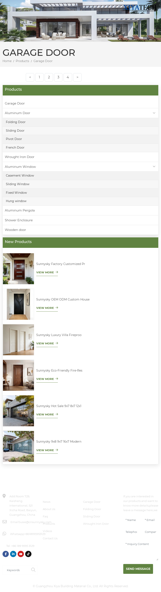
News (46, 501)
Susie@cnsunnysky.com (35, 522)
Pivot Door (14, 139)
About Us (49, 509)
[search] (33, 570)
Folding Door (16, 122)
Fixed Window (16, 193)
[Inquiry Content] (140, 550)
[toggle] (5, 8)
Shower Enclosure (19, 220)
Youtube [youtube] (21, 554)
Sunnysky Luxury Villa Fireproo (59, 335)
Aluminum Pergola (20, 210)
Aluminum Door (17, 113)
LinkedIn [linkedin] (13, 554)
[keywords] (16, 570)
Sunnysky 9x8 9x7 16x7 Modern (58, 441)
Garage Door (15, 103)
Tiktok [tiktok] (28, 554)
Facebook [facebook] (6, 554)
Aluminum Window (20, 167)
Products (49, 523)
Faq (45, 516)
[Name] (131, 520)
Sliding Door (15, 130)
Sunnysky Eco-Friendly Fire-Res (59, 370)
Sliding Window (17, 184)
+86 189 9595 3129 (22, 545)
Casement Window (20, 175)
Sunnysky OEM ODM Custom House (63, 299)
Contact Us (50, 538)
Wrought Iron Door (19, 157)
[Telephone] (131, 532)
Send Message (138, 569)
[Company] (150, 532)
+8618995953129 (34, 534)
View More (45, 272)
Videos (47, 531)
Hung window (16, 201)
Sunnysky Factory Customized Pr (60, 264)
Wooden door (15, 230)
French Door (15, 147)
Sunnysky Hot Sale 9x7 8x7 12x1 (58, 406)
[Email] (150, 520)
